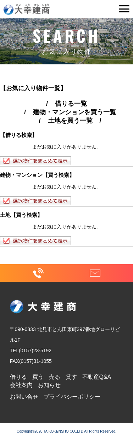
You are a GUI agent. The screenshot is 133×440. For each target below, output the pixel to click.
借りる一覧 (71, 103)
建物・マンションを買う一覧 (74, 112)
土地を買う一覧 (70, 120)
